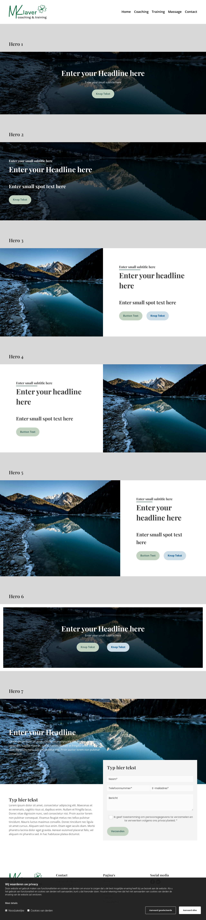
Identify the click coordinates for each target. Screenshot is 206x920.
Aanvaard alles (190, 910)
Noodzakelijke (14, 910)
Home (126, 12)
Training (158, 12)
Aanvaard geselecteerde (160, 910)
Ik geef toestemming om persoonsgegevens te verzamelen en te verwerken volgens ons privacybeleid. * (153, 818)
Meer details (11, 903)
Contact (191, 12)
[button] (103, 93)
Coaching (141, 12)
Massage (175, 12)
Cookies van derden (40, 910)
